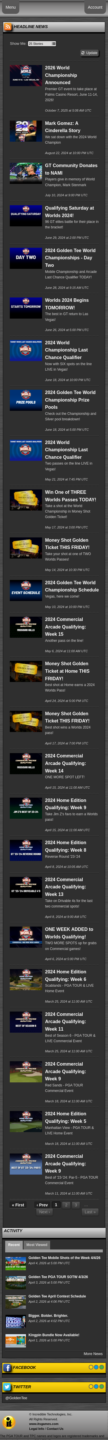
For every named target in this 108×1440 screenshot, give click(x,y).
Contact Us (55, 1428)
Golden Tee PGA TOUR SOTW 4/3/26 (58, 1277)
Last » (90, 1212)
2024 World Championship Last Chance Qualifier (66, 350)
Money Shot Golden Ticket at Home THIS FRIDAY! (67, 671)
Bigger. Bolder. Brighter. (48, 1316)
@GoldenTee (16, 1398)
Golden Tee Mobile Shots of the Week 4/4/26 (65, 1258)
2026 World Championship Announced (61, 75)
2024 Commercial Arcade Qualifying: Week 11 (65, 1022)
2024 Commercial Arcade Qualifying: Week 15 (65, 627)
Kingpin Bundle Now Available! (54, 1335)
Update (89, 53)
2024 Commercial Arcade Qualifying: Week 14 (65, 763)
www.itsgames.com (43, 1424)
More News (93, 1354)
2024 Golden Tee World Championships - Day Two (70, 258)
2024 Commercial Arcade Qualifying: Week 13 (65, 887)
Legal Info (36, 1428)
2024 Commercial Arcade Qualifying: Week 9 (65, 1071)
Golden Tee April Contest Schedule (57, 1296)
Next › (44, 1212)
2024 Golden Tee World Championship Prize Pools (70, 400)
